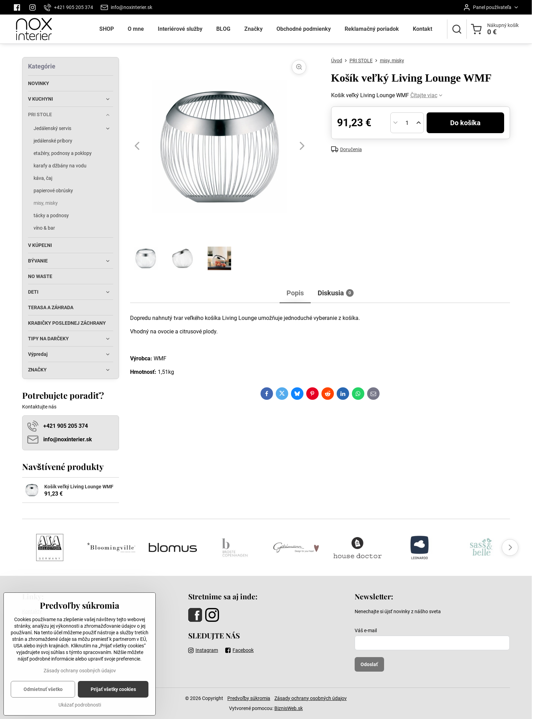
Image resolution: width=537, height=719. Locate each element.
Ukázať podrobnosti (79, 714)
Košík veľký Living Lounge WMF (78, 486)
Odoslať (369, 664)
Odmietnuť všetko (43, 699)
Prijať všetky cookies (113, 699)
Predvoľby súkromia (248, 698)
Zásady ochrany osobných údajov (310, 698)
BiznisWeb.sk (288, 708)
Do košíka (465, 123)
